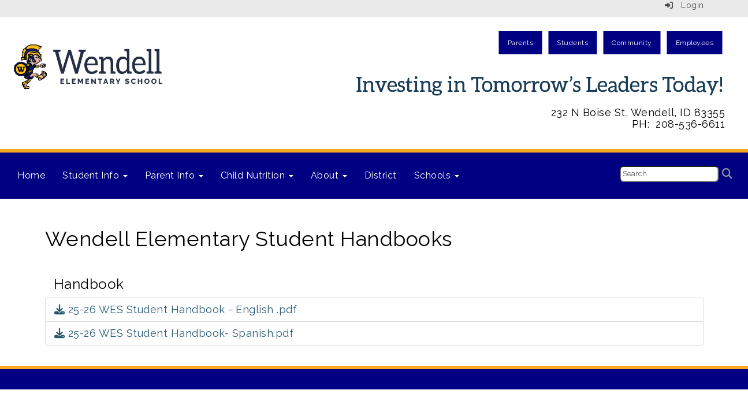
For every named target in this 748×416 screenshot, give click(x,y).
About (329, 175)
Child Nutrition (257, 175)
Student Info (95, 175)
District (380, 175)
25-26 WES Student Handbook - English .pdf (175, 309)
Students (572, 43)
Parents (521, 43)
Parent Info (174, 175)
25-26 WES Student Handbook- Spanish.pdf (174, 333)
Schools (436, 175)
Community (632, 43)
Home (31, 175)
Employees (695, 43)
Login (684, 5)
